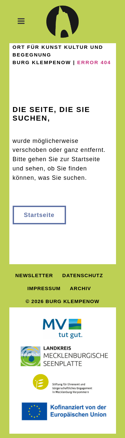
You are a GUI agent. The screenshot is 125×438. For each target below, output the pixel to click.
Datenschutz (82, 275)
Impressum (44, 288)
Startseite (39, 215)
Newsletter (34, 275)
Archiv (80, 288)
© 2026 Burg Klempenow (62, 301)
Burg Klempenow (42, 62)
